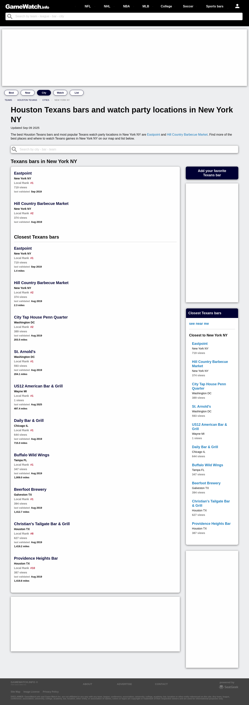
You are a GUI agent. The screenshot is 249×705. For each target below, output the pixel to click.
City (44, 92)
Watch (60, 92)
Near (27, 92)
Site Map (15, 691)
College (166, 6)
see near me (199, 324)
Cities (45, 100)
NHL (107, 6)
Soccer (188, 6)
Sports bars (215, 6)
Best (11, 92)
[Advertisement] (120, 57)
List (77, 92)
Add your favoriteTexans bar (212, 173)
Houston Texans (27, 100)
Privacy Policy (51, 691)
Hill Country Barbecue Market (187, 134)
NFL (88, 6)
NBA (126, 6)
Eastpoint (153, 134)
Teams (8, 100)
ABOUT (87, 684)
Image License (32, 691)
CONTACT (161, 684)
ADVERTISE (124, 684)
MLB (145, 6)
